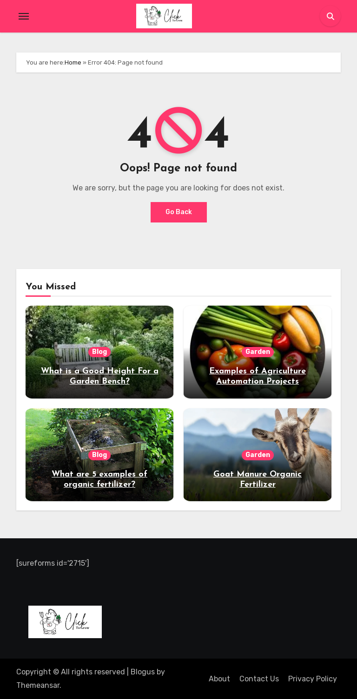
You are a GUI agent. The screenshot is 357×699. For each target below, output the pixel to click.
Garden (257, 352)
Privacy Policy (312, 678)
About (219, 678)
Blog (99, 352)
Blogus (143, 671)
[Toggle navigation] (23, 16)
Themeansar (38, 685)
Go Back (178, 212)
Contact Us (259, 678)
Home (73, 62)
